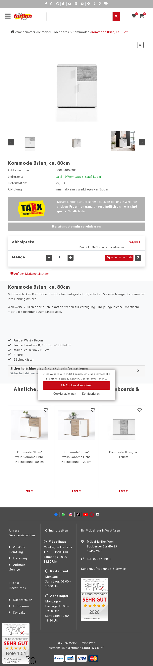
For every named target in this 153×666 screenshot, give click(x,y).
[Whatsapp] (52, 4)
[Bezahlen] (94, 4)
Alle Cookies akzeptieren (76, 385)
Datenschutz (22, 600)
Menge (18, 257)
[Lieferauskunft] (106, 4)
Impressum (21, 606)
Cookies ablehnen (64, 393)
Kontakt (19, 612)
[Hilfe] (89, 4)
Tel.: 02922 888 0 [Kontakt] (99, 559)
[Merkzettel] (45, 410)
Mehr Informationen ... (93, 379)
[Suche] (79, 16)
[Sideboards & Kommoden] (71, 32)
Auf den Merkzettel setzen (29, 274)
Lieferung (20, 558)
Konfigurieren (91, 393)
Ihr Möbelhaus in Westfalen (100, 530)
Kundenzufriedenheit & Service (103, 569)
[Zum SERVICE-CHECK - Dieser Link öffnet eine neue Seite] (16, 643)
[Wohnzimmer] (25, 32)
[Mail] (82, 4)
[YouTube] (70, 4)
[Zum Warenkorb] (143, 16)
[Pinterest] (76, 4)
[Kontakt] (100, 4)
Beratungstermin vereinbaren (76, 226)
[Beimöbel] (44, 32)
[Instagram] (58, 4)
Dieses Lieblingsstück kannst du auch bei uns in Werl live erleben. (97, 206)
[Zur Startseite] (13, 32)
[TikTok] (63, 4)
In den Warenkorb (119, 257)
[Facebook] (46, 4)
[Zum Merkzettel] (135, 16)
